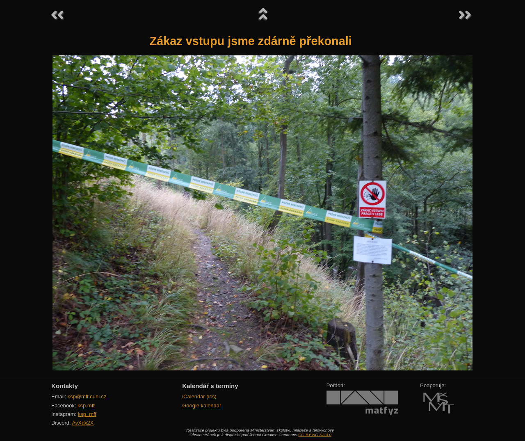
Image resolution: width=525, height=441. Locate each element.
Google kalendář (201, 405)
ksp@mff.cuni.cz (87, 396)
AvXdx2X (83, 423)
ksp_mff (87, 414)
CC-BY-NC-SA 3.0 (314, 434)
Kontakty (64, 385)
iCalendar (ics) (199, 396)
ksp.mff (86, 405)
